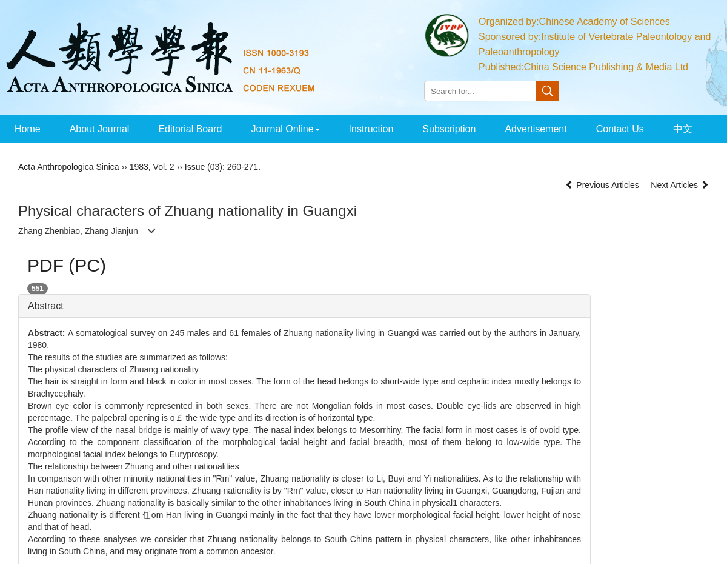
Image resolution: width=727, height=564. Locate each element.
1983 (139, 167)
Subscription (449, 129)
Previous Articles (603, 185)
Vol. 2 (163, 167)
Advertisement (535, 129)
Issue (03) (203, 167)
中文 (682, 129)
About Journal (100, 129)
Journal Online (285, 129)
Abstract (46, 306)
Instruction (371, 129)
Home (28, 129)
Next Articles (680, 185)
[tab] (304, 306)
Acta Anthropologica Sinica (68, 167)
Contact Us (620, 129)
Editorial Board (190, 129)
